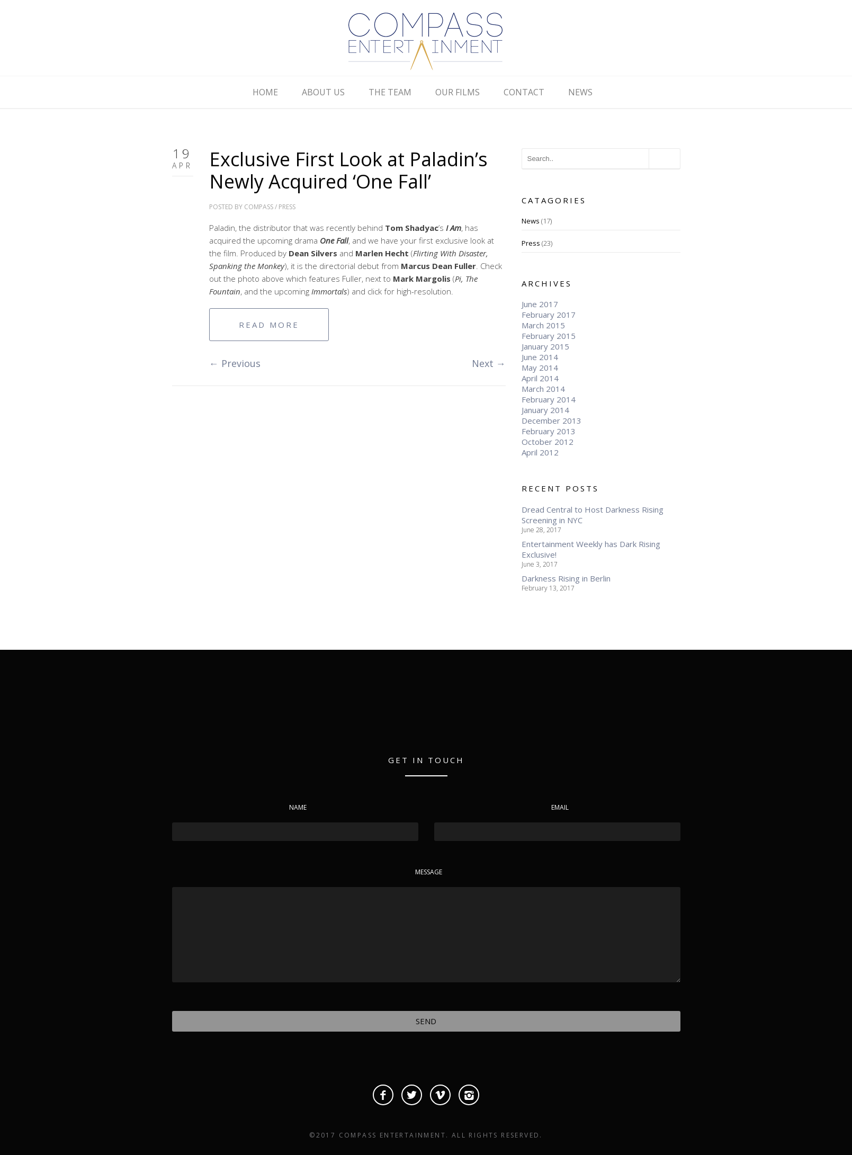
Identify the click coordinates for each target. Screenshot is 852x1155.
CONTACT (524, 92)
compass (258, 206)
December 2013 (551, 420)
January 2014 (545, 410)
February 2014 (549, 399)
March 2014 (543, 388)
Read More (269, 324)
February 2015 (549, 335)
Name (298, 807)
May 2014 (540, 367)
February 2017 (549, 314)
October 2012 (547, 441)
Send (426, 1021)
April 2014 (540, 378)
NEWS (580, 92)
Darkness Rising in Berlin (566, 578)
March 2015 (543, 325)
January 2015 (545, 346)
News (531, 221)
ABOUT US (323, 92)
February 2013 (549, 431)
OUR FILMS (457, 92)
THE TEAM (390, 92)
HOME (265, 92)
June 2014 (540, 357)
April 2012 (540, 452)
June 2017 (540, 304)
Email (560, 807)
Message (428, 871)
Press (287, 206)
